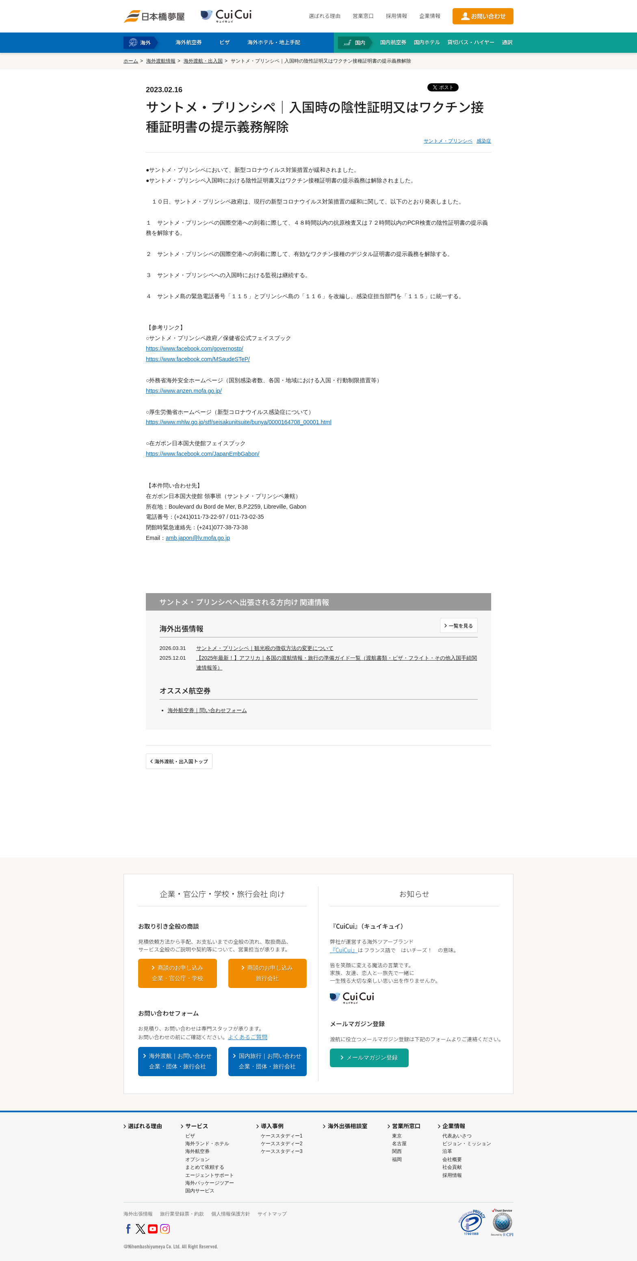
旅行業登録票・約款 (182, 1214)
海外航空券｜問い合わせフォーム (207, 710)
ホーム (131, 61)
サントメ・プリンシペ (448, 141)
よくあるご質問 (247, 1037)
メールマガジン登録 (372, 1057)
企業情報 (429, 16)
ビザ (190, 1136)
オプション (197, 1159)
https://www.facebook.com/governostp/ (194, 348)
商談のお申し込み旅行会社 (270, 973)
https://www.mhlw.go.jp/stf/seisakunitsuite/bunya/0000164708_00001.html (239, 422)
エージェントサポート (209, 1175)
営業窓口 (363, 16)
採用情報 (396, 16)
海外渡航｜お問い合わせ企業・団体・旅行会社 (180, 1061)
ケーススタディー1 (282, 1136)
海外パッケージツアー (209, 1183)
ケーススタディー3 (282, 1151)
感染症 (484, 141)
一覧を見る (460, 625)
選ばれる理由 (324, 16)
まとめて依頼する (204, 1167)
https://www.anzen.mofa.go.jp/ (184, 391)
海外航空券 (197, 1151)
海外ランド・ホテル (207, 1143)
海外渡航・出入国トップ (181, 761)
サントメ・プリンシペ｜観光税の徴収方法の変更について (265, 648)
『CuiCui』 (344, 950)
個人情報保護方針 (230, 1214)
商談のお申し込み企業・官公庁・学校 (177, 973)
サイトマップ (272, 1214)
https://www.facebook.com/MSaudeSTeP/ (198, 359)
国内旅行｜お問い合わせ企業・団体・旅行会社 (270, 1061)
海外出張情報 (138, 1214)
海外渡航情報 (161, 61)
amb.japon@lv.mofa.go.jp (198, 538)
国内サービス (199, 1191)
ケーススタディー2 (282, 1143)
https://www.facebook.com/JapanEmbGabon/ (202, 454)
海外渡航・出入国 (203, 61)
